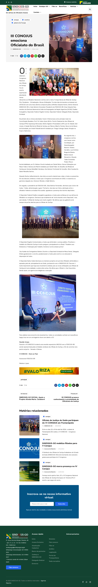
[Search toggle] (90, 9)
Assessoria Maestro (50, 450)
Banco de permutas (38, 551)
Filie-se (54, 6)
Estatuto (52, 539)
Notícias (73, 6)
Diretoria (35, 564)
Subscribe (61, 505)
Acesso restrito (71, 2)
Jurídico (51, 549)
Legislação (52, 552)
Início (35, 6)
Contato (36, 12)
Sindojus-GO (43, 6)
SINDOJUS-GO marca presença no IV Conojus (59, 469)
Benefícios (63, 6)
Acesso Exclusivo (38, 542)
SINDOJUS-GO (17, 49)
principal (24, 380)
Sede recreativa (54, 561)
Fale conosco (13, 567)
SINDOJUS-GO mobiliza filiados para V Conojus (59, 446)
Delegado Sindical (38, 560)
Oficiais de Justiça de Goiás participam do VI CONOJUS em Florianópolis (60, 423)
